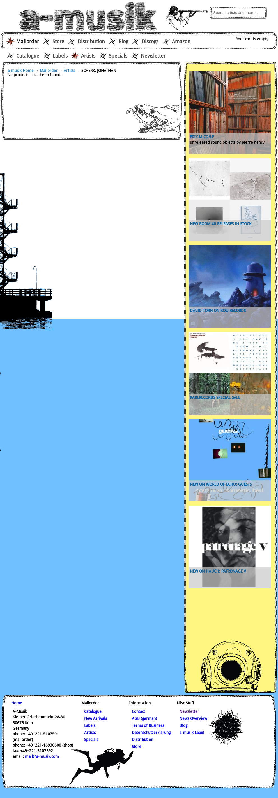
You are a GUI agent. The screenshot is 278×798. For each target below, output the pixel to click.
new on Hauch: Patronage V (218, 571)
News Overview (193, 718)
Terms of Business (148, 725)
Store (58, 41)
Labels (60, 56)
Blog (123, 41)
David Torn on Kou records (218, 310)
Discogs (150, 41)
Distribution (91, 41)
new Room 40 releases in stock (220, 223)
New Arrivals (95, 718)
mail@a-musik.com (42, 756)
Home (16, 703)
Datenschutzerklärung (151, 732)
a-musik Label (192, 732)
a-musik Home (21, 70)
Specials (118, 56)
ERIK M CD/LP (202, 137)
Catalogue (27, 56)
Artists (88, 56)
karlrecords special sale (215, 397)
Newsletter (153, 56)
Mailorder (49, 70)
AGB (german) (144, 718)
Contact (138, 711)
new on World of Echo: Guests (221, 484)
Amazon (181, 41)
